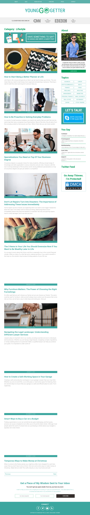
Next (54, 474)
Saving (67, 102)
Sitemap (58, 512)
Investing (80, 90)
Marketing (80, 93)
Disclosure (52, 512)
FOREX (80, 87)
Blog (26, 1)
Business (67, 81)
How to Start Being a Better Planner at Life (24, 77)
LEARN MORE (73, 71)
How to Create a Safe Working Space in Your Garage (28, 377)
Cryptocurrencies (67, 84)
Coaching (51, 1)
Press (62, 1)
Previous (6, 474)
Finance (67, 87)
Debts (80, 84)
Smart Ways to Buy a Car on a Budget (21, 419)
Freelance (67, 90)
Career (80, 81)
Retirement (80, 99)
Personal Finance (67, 96)
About (16, 1)
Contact (73, 1)
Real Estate (67, 99)
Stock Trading (80, 102)
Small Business (80, 96)
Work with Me (38, 1)
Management (67, 93)
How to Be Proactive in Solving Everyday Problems (27, 117)
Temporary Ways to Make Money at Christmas (25, 461)
